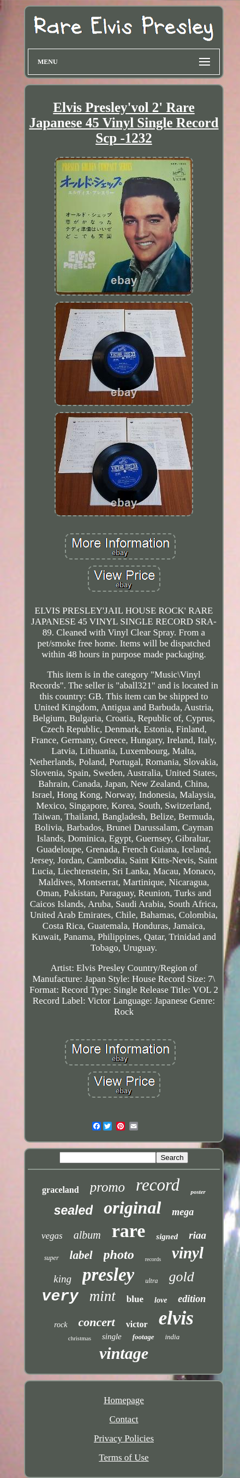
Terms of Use (123, 1457)
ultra (151, 1281)
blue (135, 1299)
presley (108, 1275)
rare (129, 1231)
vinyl (187, 1253)
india (172, 1337)
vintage (123, 1353)
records (153, 1259)
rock (60, 1325)
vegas (52, 1235)
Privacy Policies (124, 1438)
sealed (73, 1210)
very (60, 1296)
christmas (79, 1338)
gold (181, 1277)
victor (137, 1324)
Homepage (124, 1400)
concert (97, 1322)
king (62, 1279)
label (81, 1255)
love (160, 1300)
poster (198, 1191)
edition (192, 1298)
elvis (176, 1318)
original (132, 1207)
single (112, 1336)
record (157, 1184)
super (51, 1258)
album (87, 1235)
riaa (197, 1235)
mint (102, 1296)
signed (167, 1236)
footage (143, 1337)
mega (183, 1211)
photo (119, 1254)
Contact (124, 1419)
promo (107, 1187)
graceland (60, 1189)
